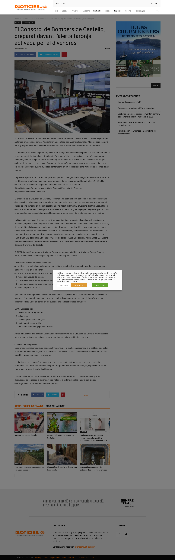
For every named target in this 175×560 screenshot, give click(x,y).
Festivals (97, 11)
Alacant (86, 11)
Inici (56, 11)
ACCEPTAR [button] (100, 285)
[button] (157, 11)
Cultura (107, 11)
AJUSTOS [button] (64, 285)
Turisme (127, 11)
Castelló (65, 11)
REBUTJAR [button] (79, 285)
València (76, 11)
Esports (117, 11)
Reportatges (140, 11)
